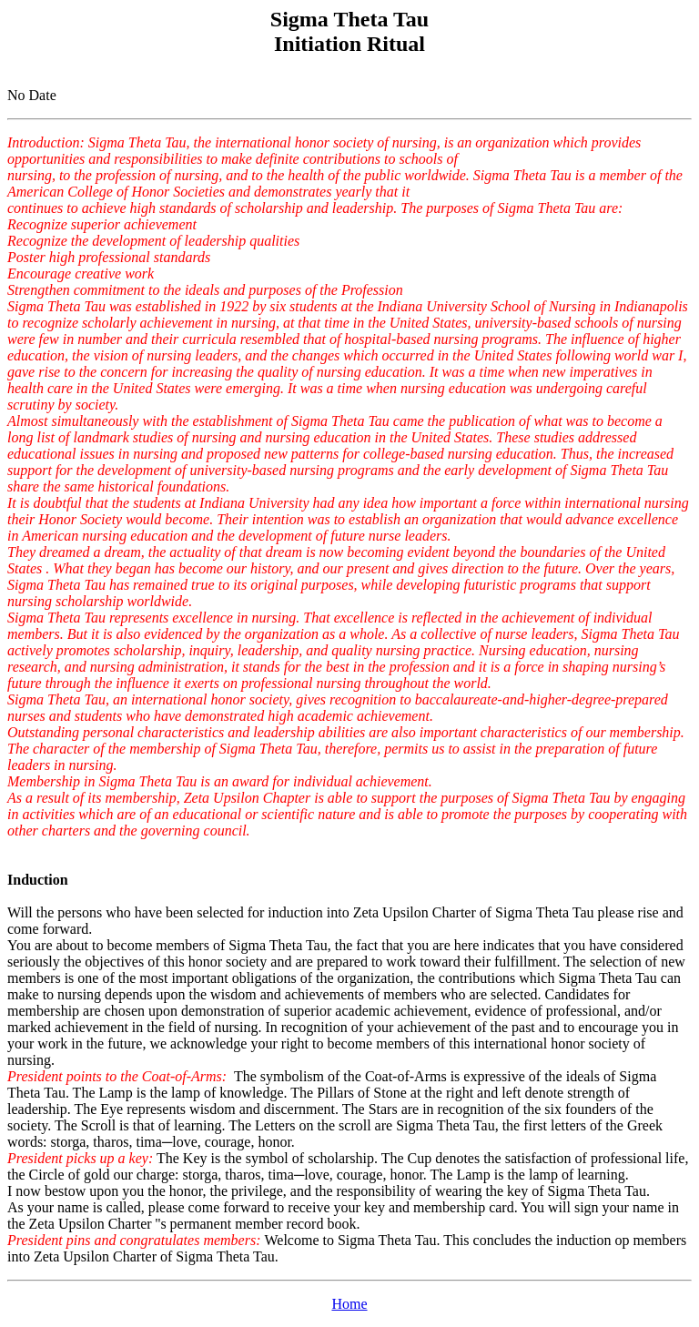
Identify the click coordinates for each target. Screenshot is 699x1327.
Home (349, 1304)
